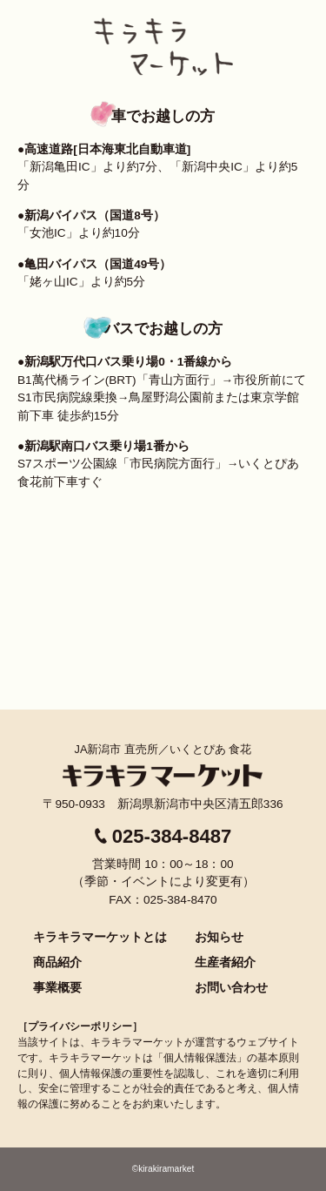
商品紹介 (57, 962)
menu (296, 26)
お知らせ (219, 937)
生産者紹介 (225, 962)
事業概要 (57, 987)
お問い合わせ (231, 987)
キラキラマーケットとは (100, 937)
